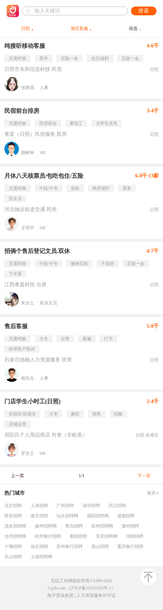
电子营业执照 (60, 595)
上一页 (17, 475)
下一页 (144, 475)
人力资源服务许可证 (96, 595)
